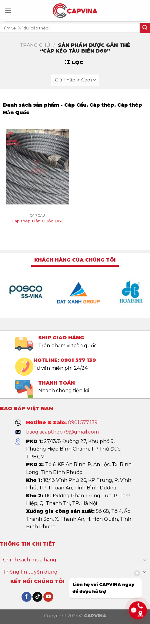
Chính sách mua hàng (29, 560)
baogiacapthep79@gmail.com (62, 432)
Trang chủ (35, 45)
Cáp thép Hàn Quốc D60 (38, 220)
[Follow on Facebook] (27, 597)
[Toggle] (144, 560)
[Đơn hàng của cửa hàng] (75, 80)
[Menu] (8, 10)
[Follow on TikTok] (37, 597)
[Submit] (145, 28)
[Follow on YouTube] (48, 597)
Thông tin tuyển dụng (30, 572)
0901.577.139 (83, 422)
